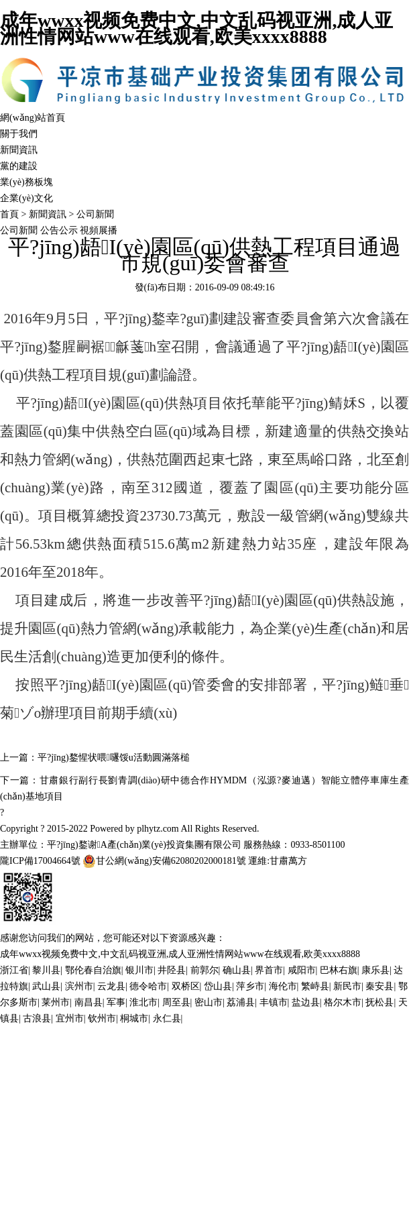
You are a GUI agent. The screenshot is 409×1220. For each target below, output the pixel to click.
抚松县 (379, 1002)
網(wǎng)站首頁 (32, 118)
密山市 (208, 1002)
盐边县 (306, 1002)
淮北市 (143, 1002)
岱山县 (218, 986)
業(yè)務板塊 (26, 182)
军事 (116, 1002)
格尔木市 (342, 1002)
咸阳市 (302, 970)
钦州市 (102, 1018)
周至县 (176, 1002)
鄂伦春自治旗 (93, 970)
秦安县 (379, 986)
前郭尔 (204, 970)
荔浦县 (241, 1002)
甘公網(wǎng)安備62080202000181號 (163, 861)
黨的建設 (19, 166)
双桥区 (186, 986)
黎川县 (46, 970)
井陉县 (172, 970)
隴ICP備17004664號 (40, 861)
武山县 (46, 986)
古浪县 (37, 1018)
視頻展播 (98, 230)
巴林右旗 (338, 970)
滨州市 (79, 986)
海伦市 (283, 986)
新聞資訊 (19, 150)
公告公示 (60, 230)
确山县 (237, 970)
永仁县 (167, 1018)
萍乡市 (250, 986)
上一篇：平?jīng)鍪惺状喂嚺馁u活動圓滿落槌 (95, 758)
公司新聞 (95, 214)
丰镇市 (273, 1002)
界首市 (269, 970)
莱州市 (56, 1002)
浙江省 (14, 970)
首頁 (9, 214)
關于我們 (19, 134)
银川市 (139, 970)
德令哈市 (148, 986)
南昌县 (88, 1002)
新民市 (347, 986)
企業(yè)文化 (26, 198)
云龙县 (111, 986)
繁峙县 (315, 986)
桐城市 (134, 1018)
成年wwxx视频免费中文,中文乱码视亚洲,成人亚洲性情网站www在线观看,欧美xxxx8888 (196, 28)
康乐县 (375, 970)
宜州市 (70, 1018)
